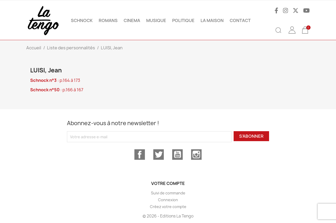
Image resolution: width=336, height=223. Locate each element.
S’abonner (251, 136)
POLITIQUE (183, 20)
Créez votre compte (168, 206)
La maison (212, 20)
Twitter (158, 154)
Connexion (168, 199)
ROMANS (108, 20)
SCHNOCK (82, 20)
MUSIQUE (156, 20)
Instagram (196, 154)
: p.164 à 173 (55, 80)
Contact (240, 20)
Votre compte (168, 183)
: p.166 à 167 (56, 90)
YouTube (177, 154)
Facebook (139, 154)
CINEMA (132, 20)
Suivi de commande (168, 192)
